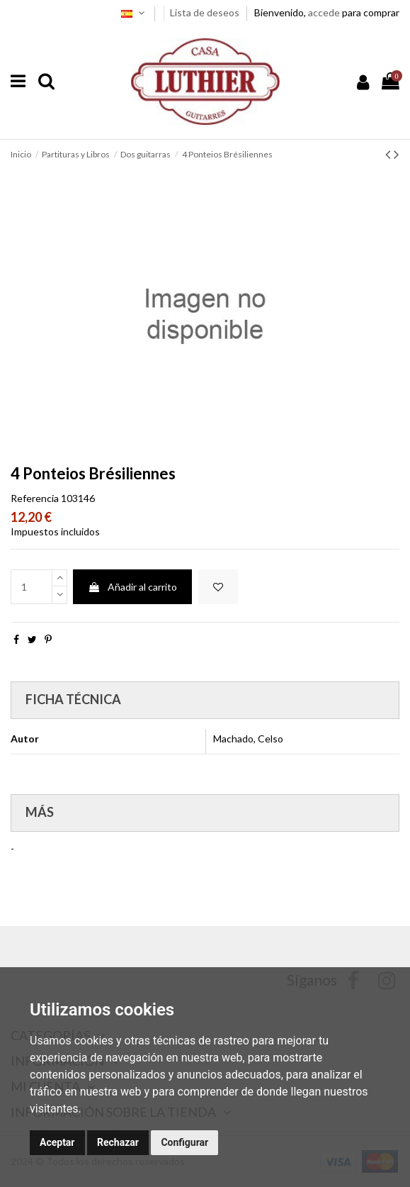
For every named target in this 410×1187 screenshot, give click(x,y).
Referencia (35, 498)
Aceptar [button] (57, 1142)
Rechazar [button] (118, 1142)
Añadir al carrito (132, 587)
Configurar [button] (184, 1142)
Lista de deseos (205, 12)
